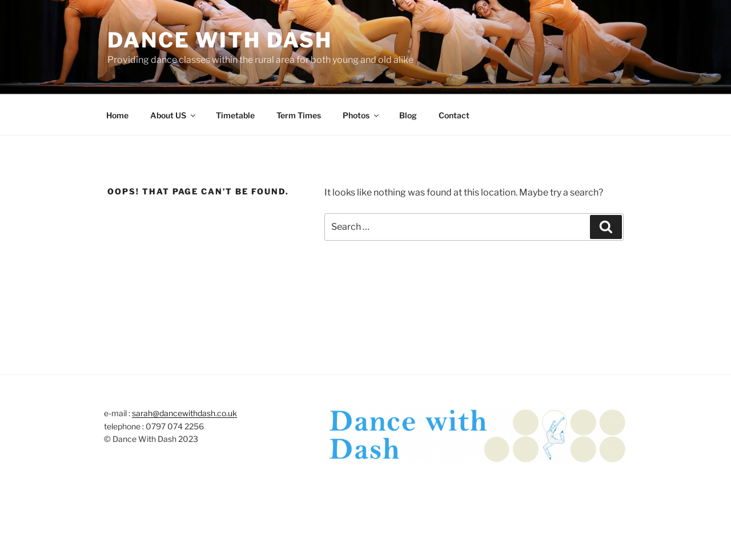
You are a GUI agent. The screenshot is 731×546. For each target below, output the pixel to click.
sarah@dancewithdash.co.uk (184, 413)
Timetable (235, 115)
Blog (408, 115)
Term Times (298, 115)
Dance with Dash (219, 40)
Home (117, 115)
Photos (361, 115)
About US (173, 115)
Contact (454, 115)
